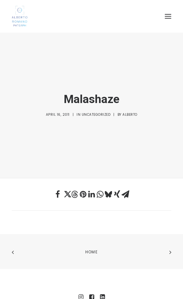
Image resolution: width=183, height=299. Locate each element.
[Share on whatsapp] (100, 173)
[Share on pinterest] (83, 173)
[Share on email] (125, 173)
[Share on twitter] (66, 173)
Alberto (129, 104)
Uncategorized (96, 104)
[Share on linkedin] (91, 173)
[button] (168, 16)
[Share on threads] (74, 173)
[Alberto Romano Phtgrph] (91, 16)
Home (91, 230)
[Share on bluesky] (108, 173)
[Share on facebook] (58, 173)
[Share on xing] (117, 173)
